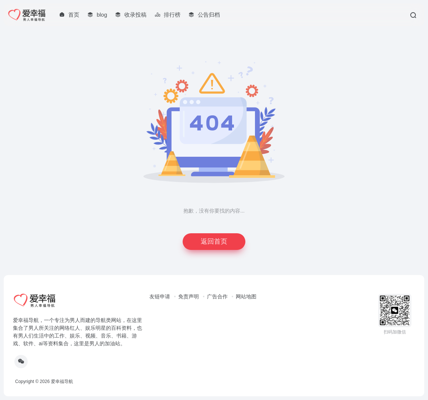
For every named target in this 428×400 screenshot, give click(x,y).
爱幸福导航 (62, 381)
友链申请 (159, 296)
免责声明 (188, 296)
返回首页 (214, 241)
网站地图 (246, 296)
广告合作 (217, 296)
